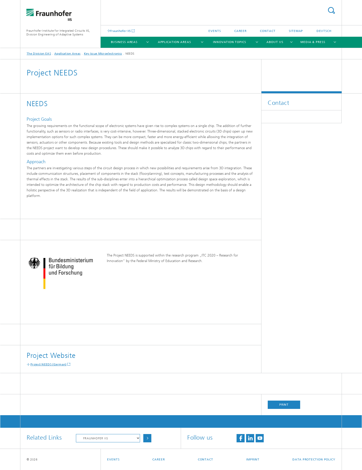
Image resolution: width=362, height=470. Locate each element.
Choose (147, 438)
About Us (274, 42)
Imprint (252, 459)
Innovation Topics (229, 42)
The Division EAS (39, 53)
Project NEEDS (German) (48, 364)
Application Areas (174, 42)
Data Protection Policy (313, 459)
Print (284, 404)
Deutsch (324, 31)
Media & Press (312, 42)
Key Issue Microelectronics (103, 53)
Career (240, 31)
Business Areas (124, 42)
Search (331, 10)
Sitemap (296, 31)
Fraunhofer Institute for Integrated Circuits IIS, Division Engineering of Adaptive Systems (58, 32)
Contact (267, 31)
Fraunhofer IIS (120, 30)
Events (214, 31)
